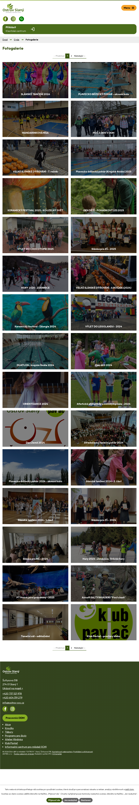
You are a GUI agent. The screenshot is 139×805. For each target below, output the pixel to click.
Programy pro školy (15, 771)
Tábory (9, 767)
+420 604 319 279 (12, 733)
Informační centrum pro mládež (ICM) (26, 782)
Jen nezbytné (70, 800)
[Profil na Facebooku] (5, 19)
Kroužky (9, 764)
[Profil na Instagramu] (13, 19)
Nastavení (86, 800)
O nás (16, 39)
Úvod (4, 39)
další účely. (129, 789)
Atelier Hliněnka (14, 775)
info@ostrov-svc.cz (13, 738)
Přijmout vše (54, 800)
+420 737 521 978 (12, 729)
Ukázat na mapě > (12, 724)
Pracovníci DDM (15, 753)
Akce (8, 760)
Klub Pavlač (11, 779)
